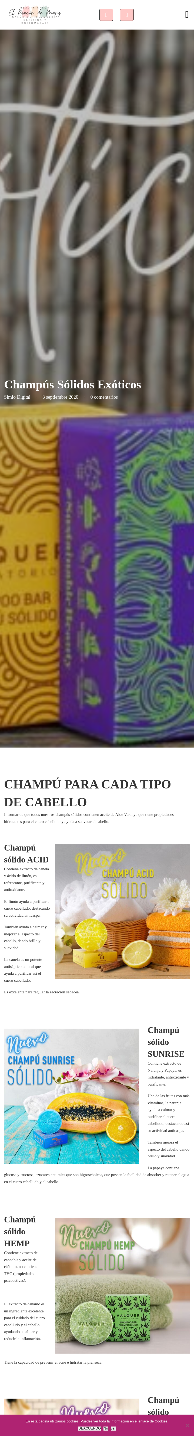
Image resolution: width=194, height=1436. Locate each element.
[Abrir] (187, 14)
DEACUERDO (89, 1428)
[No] (187, 1425)
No (105, 1428)
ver (113, 1428)
